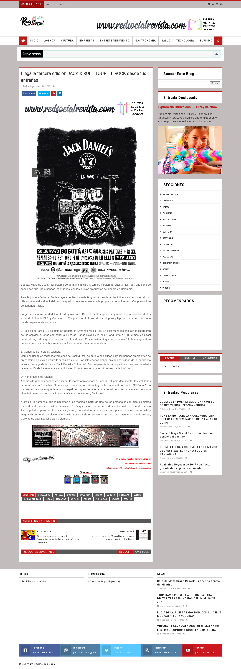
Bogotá (71, 495)
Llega (49, 499)
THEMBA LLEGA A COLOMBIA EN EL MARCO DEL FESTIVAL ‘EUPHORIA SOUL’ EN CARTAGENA (188, 450)
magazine (61, 499)
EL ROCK (111, 495)
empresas (168, 244)
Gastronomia (145, 40)
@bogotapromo (113, 468)
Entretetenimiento (115, 40)
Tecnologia (185, 40)
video (166, 281)
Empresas (86, 40)
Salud (166, 40)
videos (166, 288)
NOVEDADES (169, 200)
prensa (87, 499)
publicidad (101, 499)
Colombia (85, 495)
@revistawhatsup (127, 468)
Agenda (49, 40)
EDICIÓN (98, 495)
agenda (59, 495)
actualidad (44, 495)
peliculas (168, 256)
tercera (128, 499)
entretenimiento (172, 250)
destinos (168, 238)
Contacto (62, 5)
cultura (167, 231)
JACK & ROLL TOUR (32, 499)
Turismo (206, 40)
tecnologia (169, 275)
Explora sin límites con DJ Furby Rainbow (187, 107)
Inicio (49, 5)
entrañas (124, 495)
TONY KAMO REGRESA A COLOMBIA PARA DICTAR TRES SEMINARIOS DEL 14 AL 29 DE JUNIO (189, 419)
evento (137, 495)
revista (115, 499)
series (166, 269)
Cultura (67, 40)
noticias (74, 499)
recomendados (171, 263)
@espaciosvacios (143, 468)
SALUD (166, 206)
